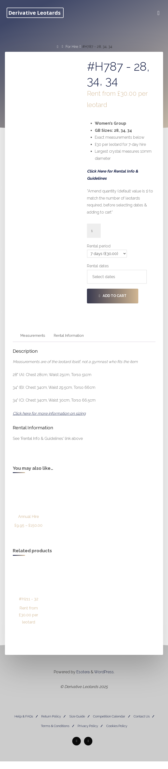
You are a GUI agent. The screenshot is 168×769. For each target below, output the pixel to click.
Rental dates (98, 269)
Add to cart (114, 299)
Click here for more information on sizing (49, 418)
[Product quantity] (94, 233)
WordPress (104, 680)
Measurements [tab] (33, 339)
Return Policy (51, 725)
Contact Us (142, 725)
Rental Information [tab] (69, 339)
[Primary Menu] (157, 13)
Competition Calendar (109, 725)
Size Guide (77, 725)
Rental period (99, 249)
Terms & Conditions (55, 733)
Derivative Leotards (36, 12)
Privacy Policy (88, 733)
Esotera (82, 680)
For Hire (72, 46)
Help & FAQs (23, 725)
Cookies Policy (116, 733)
